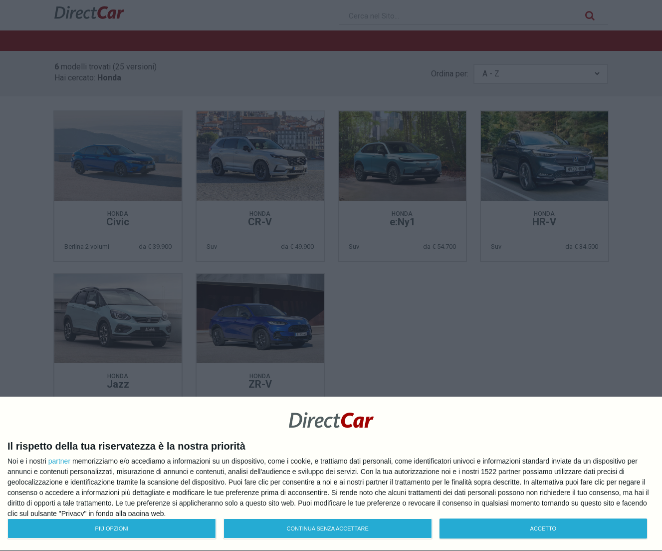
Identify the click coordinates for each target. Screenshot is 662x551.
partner (59, 461)
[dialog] (331, 474)
